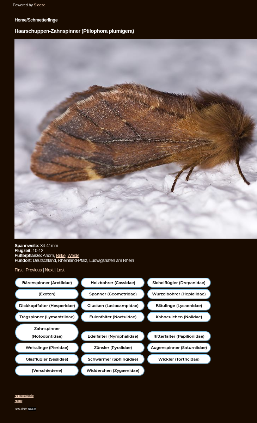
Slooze (39, 5)
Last (60, 269)
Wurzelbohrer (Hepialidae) (179, 294)
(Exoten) (47, 294)
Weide (73, 255)
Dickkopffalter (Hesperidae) (47, 305)
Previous (34, 269)
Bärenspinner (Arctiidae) (47, 282)
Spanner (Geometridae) (113, 294)
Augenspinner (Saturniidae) (179, 347)
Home (18, 401)
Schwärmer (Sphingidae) (113, 359)
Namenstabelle (23, 396)
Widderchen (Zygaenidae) (112, 370)
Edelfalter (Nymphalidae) (113, 336)
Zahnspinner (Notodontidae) (47, 332)
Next (49, 269)
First (18, 269)
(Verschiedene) (47, 370)
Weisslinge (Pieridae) (47, 347)
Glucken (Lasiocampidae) (113, 305)
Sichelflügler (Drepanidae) (179, 282)
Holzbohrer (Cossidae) (113, 282)
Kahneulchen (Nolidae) (179, 316)
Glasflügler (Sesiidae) (47, 359)
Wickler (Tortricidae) (179, 359)
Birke (61, 255)
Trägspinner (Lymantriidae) (47, 316)
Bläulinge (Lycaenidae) (179, 305)
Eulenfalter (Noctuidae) (113, 316)
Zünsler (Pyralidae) (113, 347)
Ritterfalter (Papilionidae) (178, 336)
